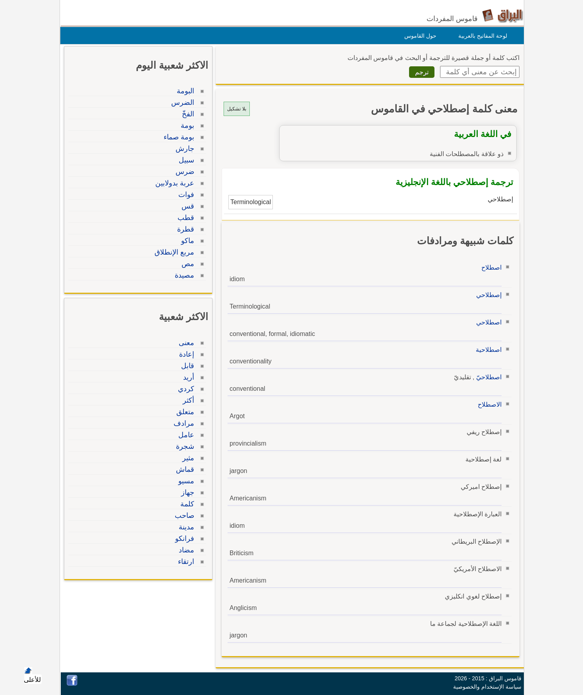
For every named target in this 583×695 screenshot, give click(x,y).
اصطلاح (489, 267)
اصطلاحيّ (487, 377)
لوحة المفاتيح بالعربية (480, 36)
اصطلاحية (487, 349)
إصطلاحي (487, 295)
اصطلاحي (487, 322)
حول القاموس (418, 36)
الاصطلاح (488, 404)
